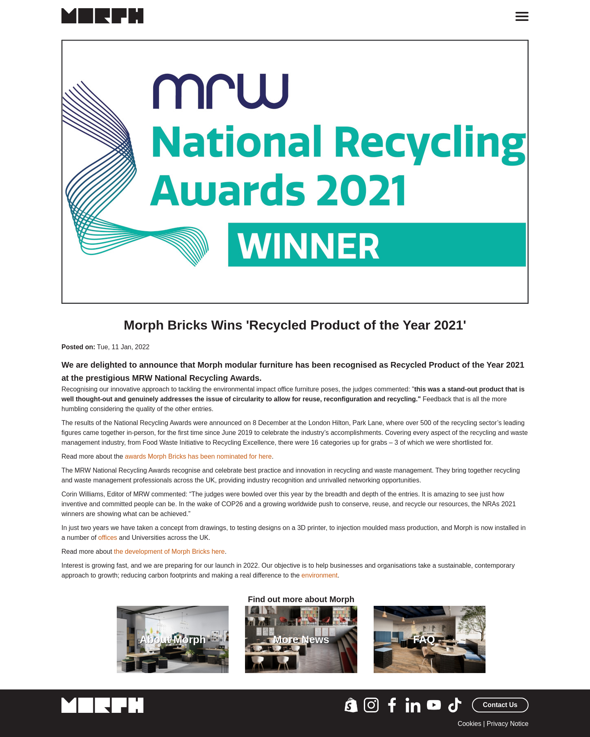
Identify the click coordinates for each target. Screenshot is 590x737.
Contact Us (500, 704)
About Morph (173, 639)
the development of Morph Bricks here (169, 551)
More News (301, 639)
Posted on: (78, 346)
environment (320, 575)
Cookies (469, 723)
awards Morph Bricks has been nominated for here (198, 456)
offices (108, 537)
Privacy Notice (508, 723)
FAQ (424, 639)
